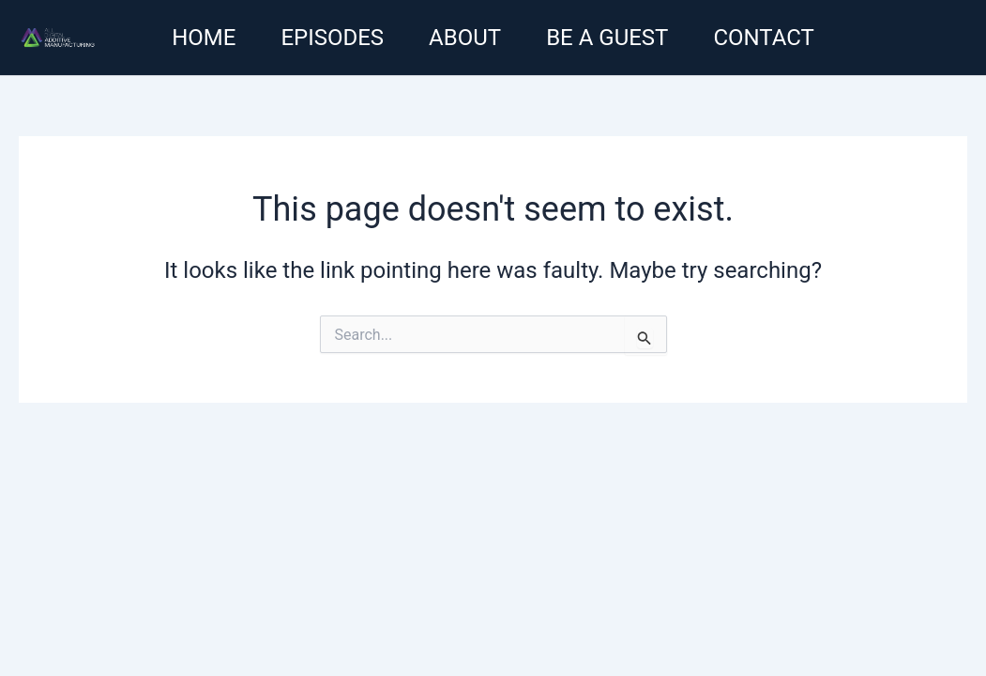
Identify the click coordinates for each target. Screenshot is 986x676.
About (465, 37)
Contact (763, 37)
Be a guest (607, 37)
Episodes (332, 37)
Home (203, 37)
